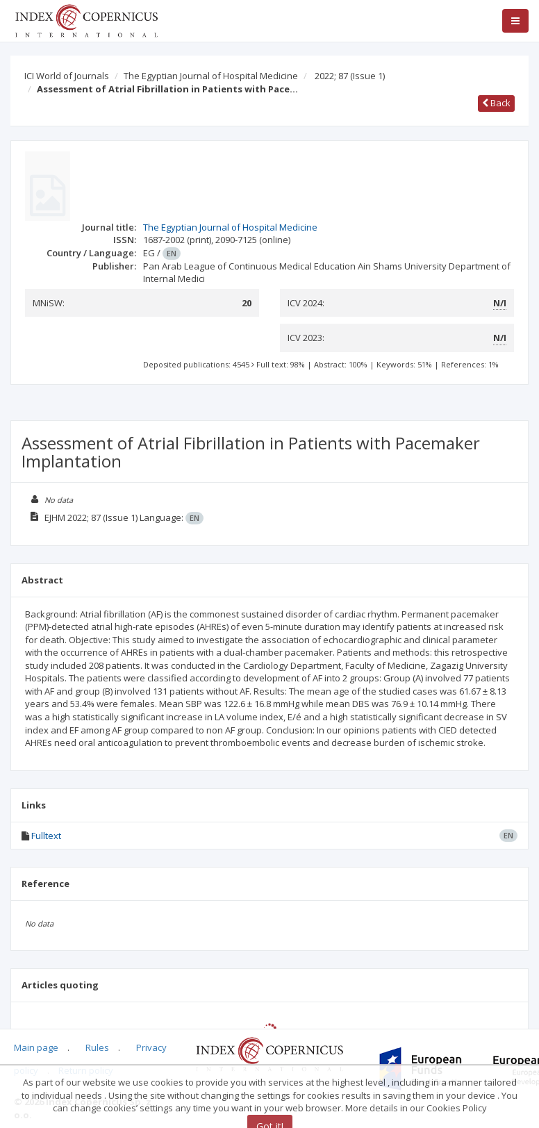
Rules (97, 1047)
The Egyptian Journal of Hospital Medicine (211, 75)
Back (496, 103)
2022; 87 (350, 75)
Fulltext (46, 835)
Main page (36, 1047)
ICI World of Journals (66, 75)
